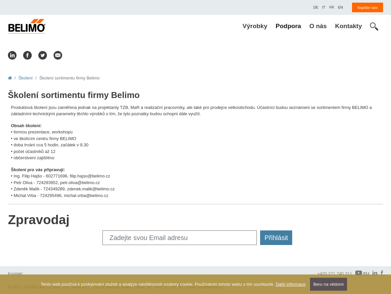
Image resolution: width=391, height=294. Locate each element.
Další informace (290, 284)
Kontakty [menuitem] (348, 26)
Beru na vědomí (328, 284)
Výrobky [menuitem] (255, 26)
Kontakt (15, 273)
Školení (26, 77)
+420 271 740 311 (334, 273)
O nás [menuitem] (318, 26)
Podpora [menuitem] (288, 26)
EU (362, 273)
